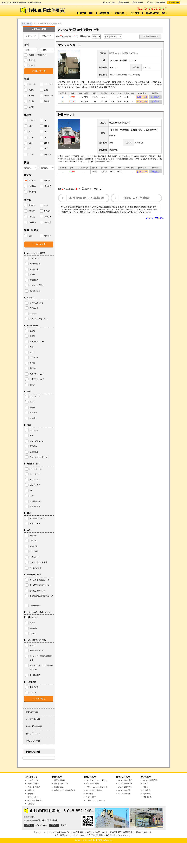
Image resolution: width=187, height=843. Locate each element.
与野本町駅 (147, 797)
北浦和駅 (146, 790)
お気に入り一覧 (33, 741)
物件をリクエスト (61, 784)
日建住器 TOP (85, 13)
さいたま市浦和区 (125, 784)
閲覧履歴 (124, 2)
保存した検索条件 (156, 2)
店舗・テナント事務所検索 (64, 790)
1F (63, 98)
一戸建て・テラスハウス (95, 800)
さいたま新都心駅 (150, 780)
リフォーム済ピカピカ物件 (96, 787)
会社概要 (135, 13)
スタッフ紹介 (32, 784)
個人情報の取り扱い (156, 13)
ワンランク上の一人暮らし (96, 780)
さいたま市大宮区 (125, 780)
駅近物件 (89, 794)
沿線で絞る (46, 36)
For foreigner (59, 787)
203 (63, 103)
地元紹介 (30, 794)
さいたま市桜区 (124, 790)
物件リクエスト (33, 733)
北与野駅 (146, 794)
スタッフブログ (33, 787)
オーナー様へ (32, 797)
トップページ (32, 780)
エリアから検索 (33, 719)
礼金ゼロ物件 (91, 797)
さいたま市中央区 (125, 787)
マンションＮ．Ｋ (69, 45)
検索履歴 (138, 2)
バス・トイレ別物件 (94, 790)
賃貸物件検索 (32, 712)
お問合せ (119, 13)
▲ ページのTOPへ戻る (155, 221)
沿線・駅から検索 (34, 726)
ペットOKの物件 (92, 784)
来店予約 (174, 2)
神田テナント (66, 116)
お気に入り (142, 97)
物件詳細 (155, 97)
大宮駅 (145, 784)
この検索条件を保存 (150, 36)
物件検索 (104, 13)
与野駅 (145, 787)
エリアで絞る (31, 36)
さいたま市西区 (124, 794)
